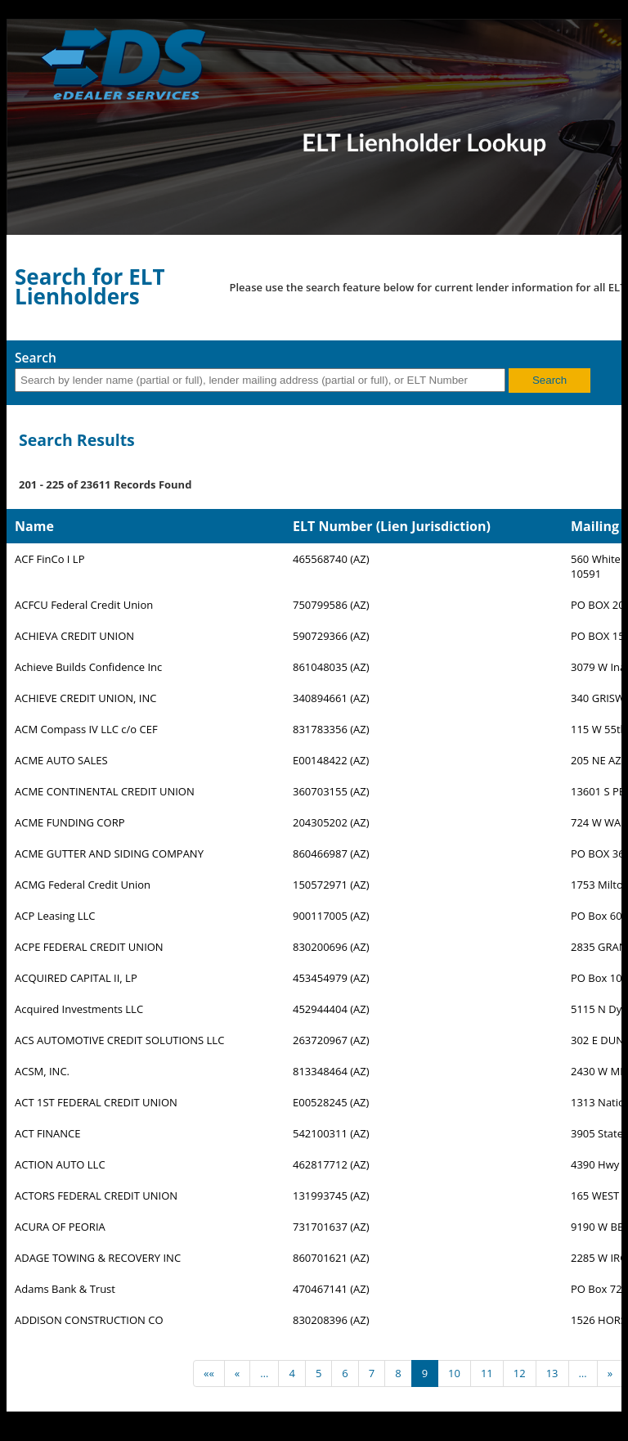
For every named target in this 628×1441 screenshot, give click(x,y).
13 (552, 1373)
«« (209, 1373)
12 (520, 1373)
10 (454, 1373)
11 (487, 1373)
